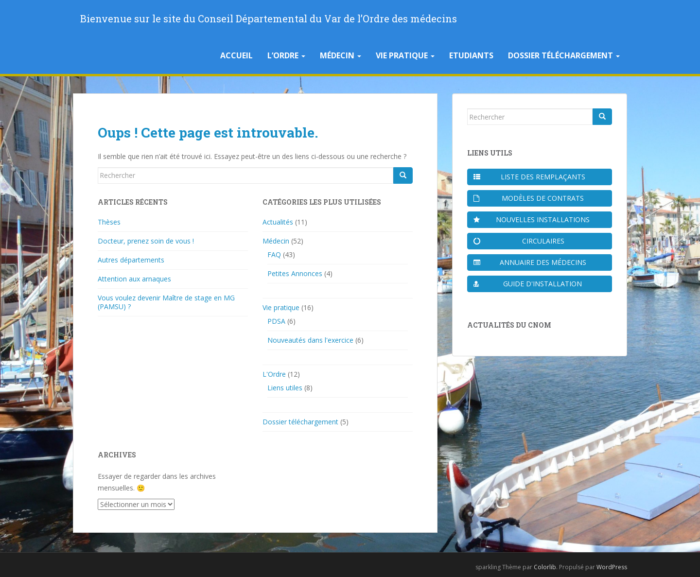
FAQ (274, 254)
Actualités (277, 222)
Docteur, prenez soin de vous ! (146, 240)
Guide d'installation (527, 283)
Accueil (236, 55)
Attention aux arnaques (134, 278)
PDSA (276, 321)
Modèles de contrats (528, 198)
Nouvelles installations (531, 219)
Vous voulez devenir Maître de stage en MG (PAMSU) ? (166, 302)
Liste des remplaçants (529, 176)
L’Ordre (286, 55)
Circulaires (518, 240)
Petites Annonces (294, 273)
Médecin (340, 55)
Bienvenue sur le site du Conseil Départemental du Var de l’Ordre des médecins (268, 18)
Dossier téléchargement (564, 55)
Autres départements (131, 259)
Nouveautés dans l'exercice (310, 340)
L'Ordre (274, 374)
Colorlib (545, 567)
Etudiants (471, 55)
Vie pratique (405, 55)
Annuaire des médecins (529, 262)
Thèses (109, 222)
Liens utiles (284, 387)
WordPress (611, 567)
